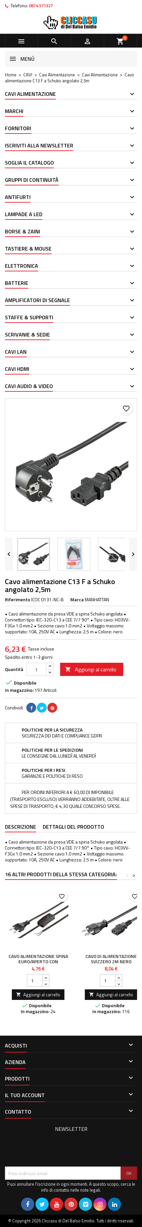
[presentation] (55, 1150)
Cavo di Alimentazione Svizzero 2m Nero (111, 959)
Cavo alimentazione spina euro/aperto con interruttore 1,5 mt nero (38, 964)
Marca (77, 600)
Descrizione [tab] (20, 827)
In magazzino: (19, 690)
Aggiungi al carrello (90, 669)
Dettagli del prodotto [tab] (73, 827)
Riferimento (17, 600)
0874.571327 (41, 5)
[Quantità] (36, 669)
